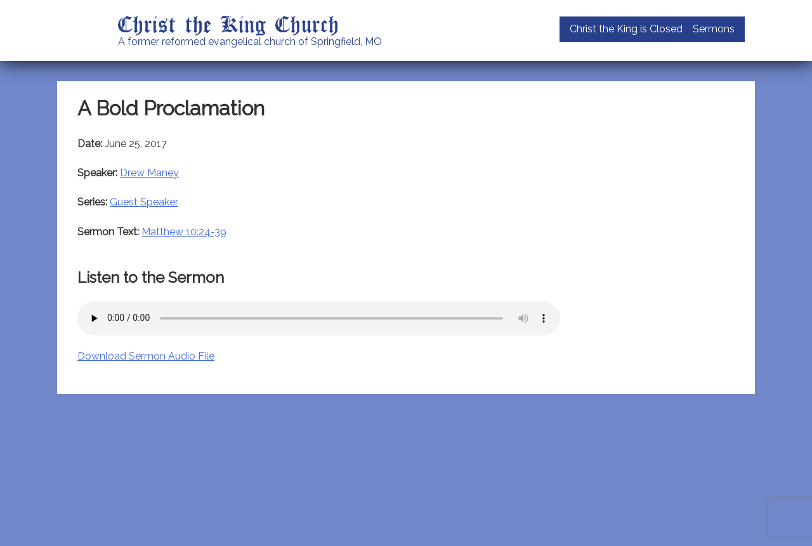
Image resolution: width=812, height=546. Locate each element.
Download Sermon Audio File (145, 356)
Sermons (714, 29)
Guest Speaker (144, 202)
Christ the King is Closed (626, 29)
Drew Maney (149, 173)
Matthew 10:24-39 (183, 232)
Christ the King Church (228, 23)
